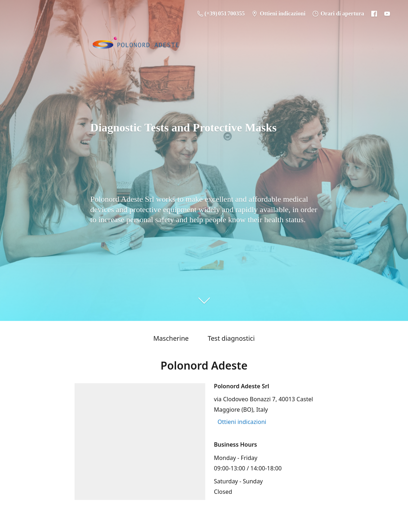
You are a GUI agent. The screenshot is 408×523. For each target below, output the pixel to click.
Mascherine (171, 338)
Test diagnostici (231, 338)
